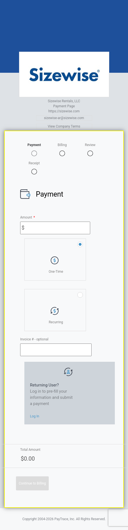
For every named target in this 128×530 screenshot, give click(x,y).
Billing (62, 145)
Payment (34, 145)
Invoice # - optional (34, 339)
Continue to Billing (32, 483)
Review (90, 145)
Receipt (34, 163)
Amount (27, 217)
